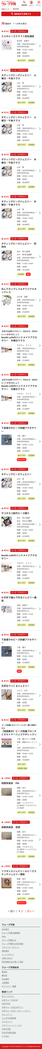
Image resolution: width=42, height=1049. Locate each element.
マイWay (5, 1036)
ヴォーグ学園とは (9, 940)
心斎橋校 (5, 982)
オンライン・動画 (9, 986)
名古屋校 (5, 979)
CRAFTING (6, 1003)
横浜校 (4, 975)
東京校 (4, 972)
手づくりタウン (8, 996)
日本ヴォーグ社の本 (10, 1000)
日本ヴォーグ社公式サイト (12, 1007)
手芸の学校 (6, 1029)
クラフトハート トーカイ (12, 1025)
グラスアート (7, 1022)
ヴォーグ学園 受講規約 (11, 933)
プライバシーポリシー (11, 947)
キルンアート (7, 1014)
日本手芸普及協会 (9, 1032)
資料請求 (5, 951)
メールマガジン (8, 954)
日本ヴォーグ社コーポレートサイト (16, 1011)
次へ (29, 911)
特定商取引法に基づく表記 (12, 962)
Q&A (4, 936)
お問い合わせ (7, 958)
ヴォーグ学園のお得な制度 (12, 943)
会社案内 (5, 929)
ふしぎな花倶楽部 (9, 1018)
